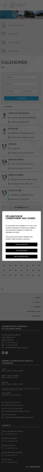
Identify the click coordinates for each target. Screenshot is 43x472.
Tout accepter (21, 244)
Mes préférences (21, 256)
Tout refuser (21, 250)
